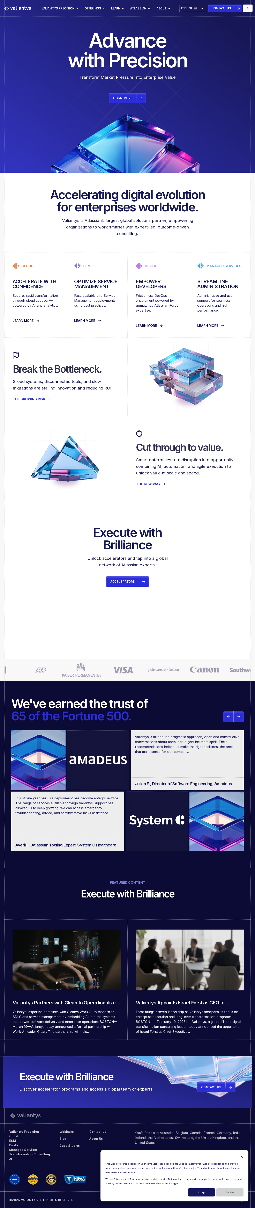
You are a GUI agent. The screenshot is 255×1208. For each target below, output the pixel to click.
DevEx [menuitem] (13, 1145)
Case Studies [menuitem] (70, 1145)
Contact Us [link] (221, 8)
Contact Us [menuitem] (97, 1131)
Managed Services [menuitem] (23, 1149)
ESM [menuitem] (12, 1140)
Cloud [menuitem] (13, 1136)
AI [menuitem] (10, 1158)
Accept (201, 1192)
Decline (230, 1192)
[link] (17, 8)
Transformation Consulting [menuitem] (29, 1154)
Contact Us (211, 1087)
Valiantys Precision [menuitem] (24, 1131)
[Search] (248, 8)
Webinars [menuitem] (67, 1131)
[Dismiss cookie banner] (242, 1157)
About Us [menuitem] (96, 1138)
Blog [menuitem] (63, 1138)
